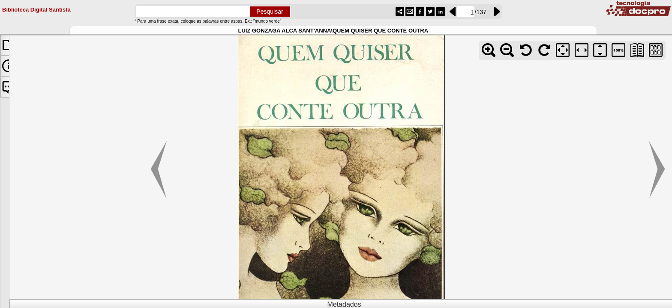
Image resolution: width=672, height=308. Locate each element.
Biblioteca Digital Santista (36, 9)
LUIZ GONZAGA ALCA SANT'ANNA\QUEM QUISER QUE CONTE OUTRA (333, 30)
